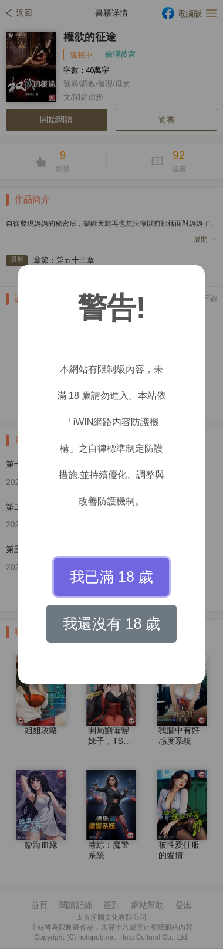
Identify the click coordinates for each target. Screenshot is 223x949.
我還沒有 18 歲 (112, 623)
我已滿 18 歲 (111, 576)
